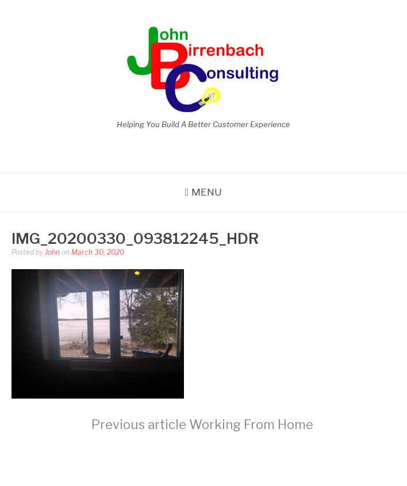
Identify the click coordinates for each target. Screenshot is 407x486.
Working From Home (202, 424)
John (52, 252)
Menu (206, 192)
